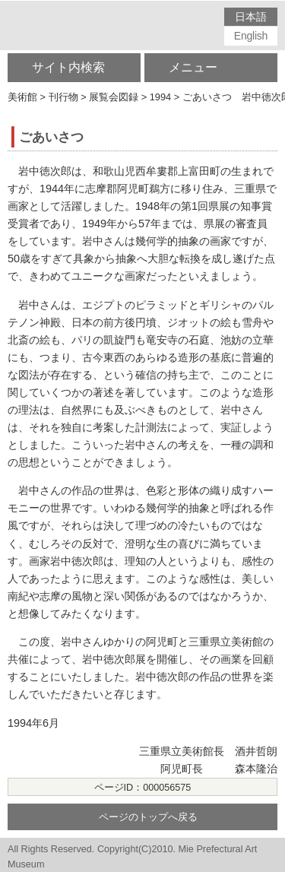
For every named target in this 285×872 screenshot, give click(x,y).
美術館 (22, 97)
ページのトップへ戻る (148, 817)
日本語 (250, 17)
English (251, 36)
